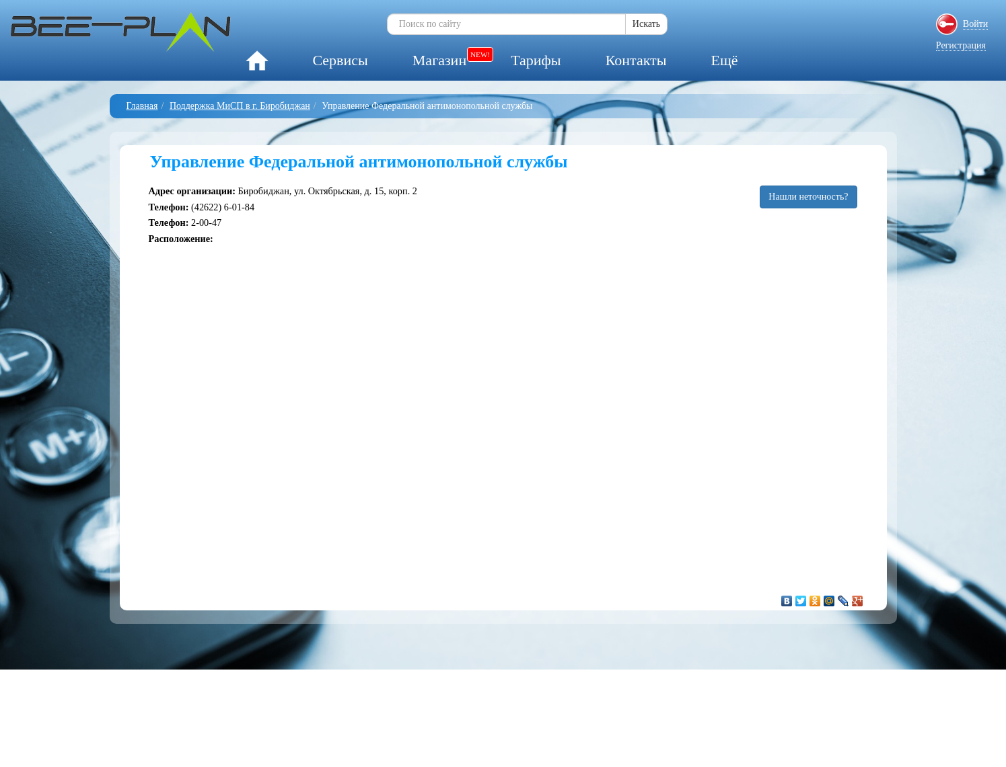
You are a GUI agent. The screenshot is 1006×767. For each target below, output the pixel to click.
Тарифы (536, 60)
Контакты (636, 60)
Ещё (724, 60)
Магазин (439, 60)
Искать (646, 24)
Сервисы (339, 60)
